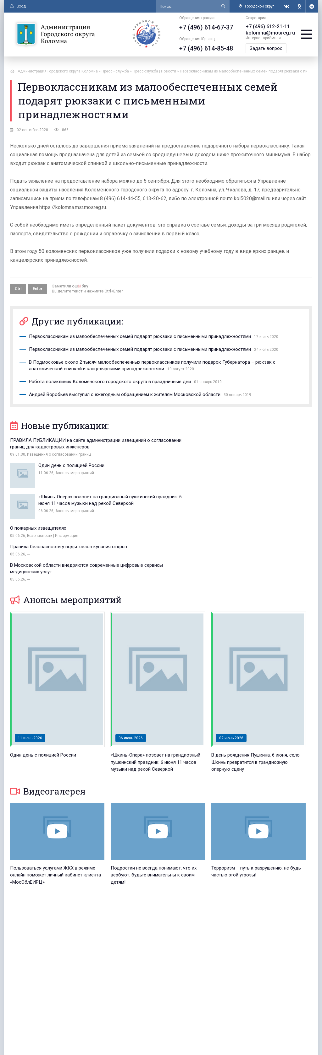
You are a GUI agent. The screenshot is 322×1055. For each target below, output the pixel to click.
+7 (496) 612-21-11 (266, 26)
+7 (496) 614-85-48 (204, 48)
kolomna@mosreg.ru (268, 33)
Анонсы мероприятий (65, 538)
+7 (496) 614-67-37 (204, 27)
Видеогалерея (48, 729)
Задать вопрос (264, 48)
